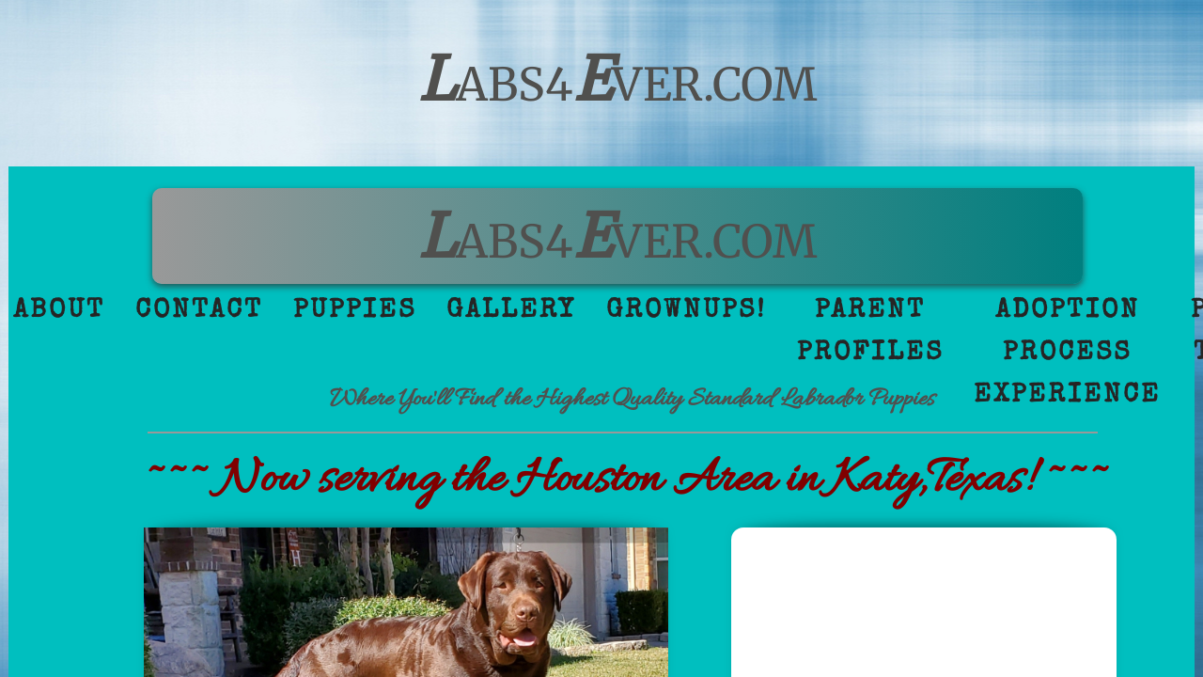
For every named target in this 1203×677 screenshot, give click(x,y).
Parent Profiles (870, 332)
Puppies (354, 311)
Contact (199, 311)
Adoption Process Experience (1067, 353)
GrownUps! (686, 311)
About (59, 311)
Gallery (511, 311)
